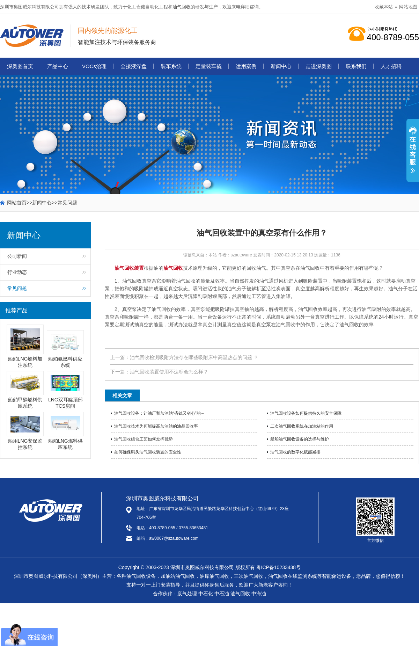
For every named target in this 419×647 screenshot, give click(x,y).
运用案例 (246, 66)
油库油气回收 (214, 576)
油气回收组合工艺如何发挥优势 (143, 439)
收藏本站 (384, 6)
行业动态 (17, 272)
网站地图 (408, 6)
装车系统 (171, 66)
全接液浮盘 (133, 66)
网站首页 (17, 202)
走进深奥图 (319, 66)
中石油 (221, 593)
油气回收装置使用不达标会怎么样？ (169, 372)
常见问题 (67, 202)
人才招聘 (391, 66)
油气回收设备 (141, 576)
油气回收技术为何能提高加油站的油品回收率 (156, 426)
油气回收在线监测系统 (292, 576)
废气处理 (187, 593)
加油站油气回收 (178, 576)
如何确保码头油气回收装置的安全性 (147, 452)
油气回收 (181, 6)
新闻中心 (281, 66)
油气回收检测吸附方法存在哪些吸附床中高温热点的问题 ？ (194, 357)
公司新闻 (17, 256)
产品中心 (57, 66)
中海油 (258, 593)
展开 (412, 154)
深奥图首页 (20, 66)
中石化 (205, 593)
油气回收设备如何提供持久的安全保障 (305, 413)
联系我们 (356, 66)
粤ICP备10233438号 (278, 567)
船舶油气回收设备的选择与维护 (299, 439)
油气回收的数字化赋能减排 (295, 452)
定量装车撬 (209, 66)
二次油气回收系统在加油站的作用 (301, 426)
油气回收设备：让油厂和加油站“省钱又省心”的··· (159, 413)
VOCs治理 (94, 66)
